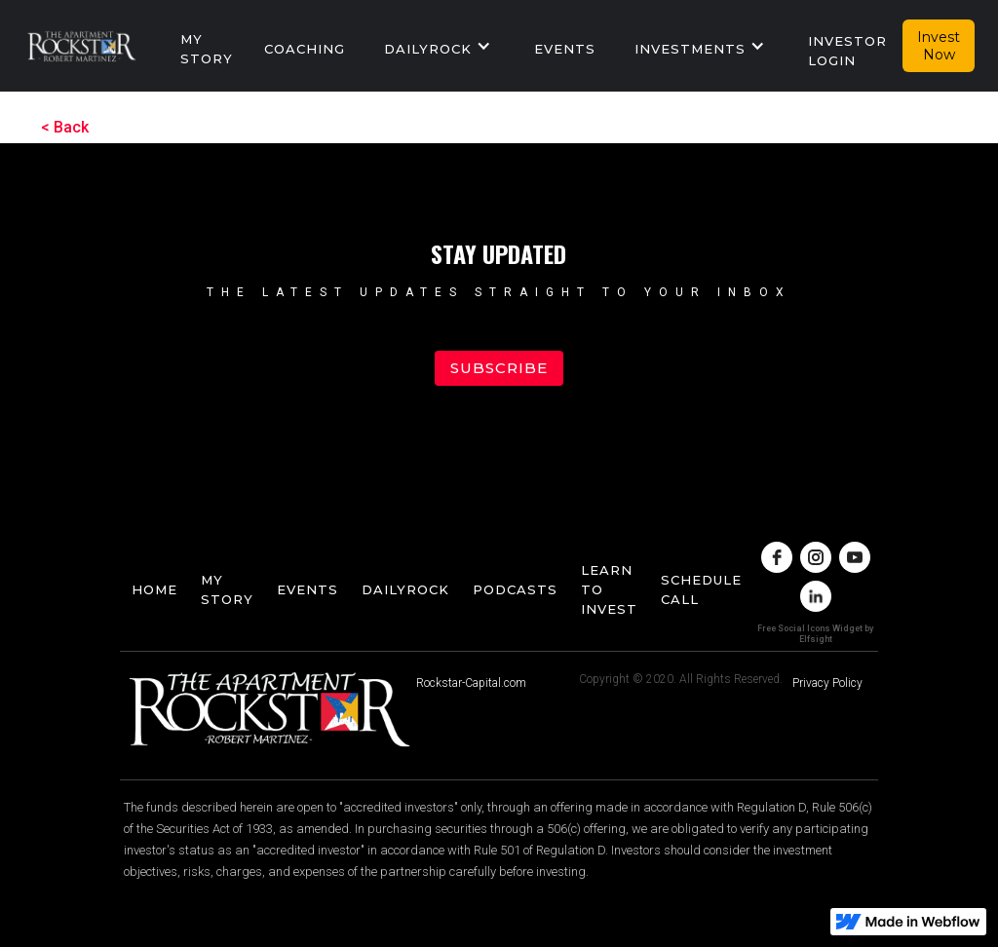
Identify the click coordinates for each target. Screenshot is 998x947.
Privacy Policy (827, 683)
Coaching (304, 49)
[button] (439, 45)
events (564, 49)
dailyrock (405, 589)
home (154, 589)
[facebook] (776, 557)
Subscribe (499, 368)
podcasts (515, 589)
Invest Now (938, 45)
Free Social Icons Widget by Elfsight (815, 634)
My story (206, 48)
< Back (65, 127)
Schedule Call (701, 589)
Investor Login (847, 50)
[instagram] (815, 557)
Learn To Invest (609, 589)
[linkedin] (815, 596)
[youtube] (854, 557)
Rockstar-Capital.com (471, 683)
